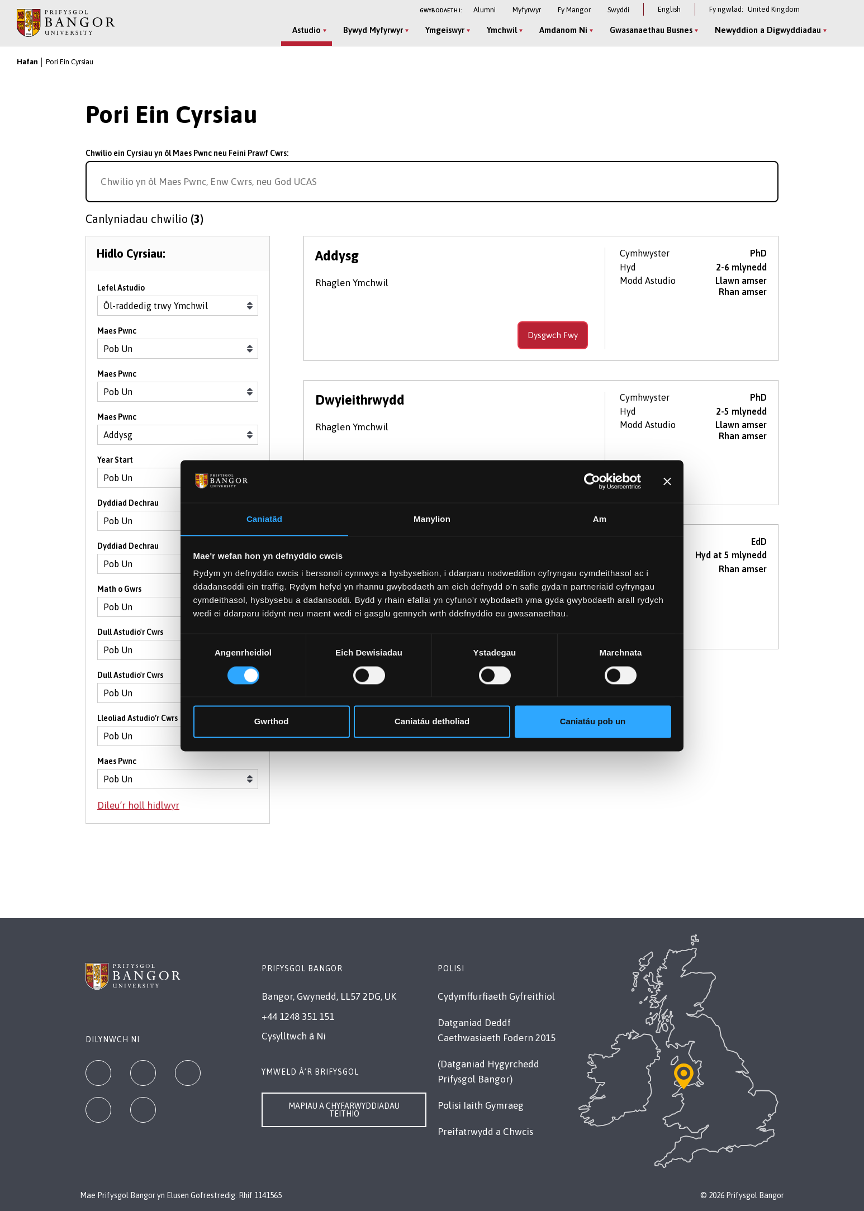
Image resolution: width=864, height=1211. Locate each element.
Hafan (27, 62)
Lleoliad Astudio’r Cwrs (137, 720)
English (669, 9)
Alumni (484, 10)
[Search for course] (765, 181)
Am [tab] (599, 519)
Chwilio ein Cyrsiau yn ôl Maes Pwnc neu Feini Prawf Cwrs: (187, 153)
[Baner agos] (667, 481)
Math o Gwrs (119, 591)
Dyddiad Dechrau (128, 505)
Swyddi (618, 10)
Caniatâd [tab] (264, 519)
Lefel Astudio (121, 290)
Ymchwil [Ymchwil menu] (501, 30)
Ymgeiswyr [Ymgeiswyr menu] (443, 30)
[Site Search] (838, 31)
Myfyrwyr (526, 10)
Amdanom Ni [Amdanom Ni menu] (562, 30)
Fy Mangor (574, 10)
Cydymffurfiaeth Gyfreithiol (496, 996)
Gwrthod (271, 721)
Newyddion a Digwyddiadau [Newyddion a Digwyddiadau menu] (767, 30)
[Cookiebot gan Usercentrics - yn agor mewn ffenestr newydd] (592, 481)
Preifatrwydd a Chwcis (485, 1131)
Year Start (115, 462)
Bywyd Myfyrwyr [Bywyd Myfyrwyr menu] (372, 30)
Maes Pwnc (116, 333)
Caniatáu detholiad (432, 721)
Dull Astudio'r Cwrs (130, 634)
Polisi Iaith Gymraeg (481, 1105)
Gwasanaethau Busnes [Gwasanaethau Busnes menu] (650, 30)
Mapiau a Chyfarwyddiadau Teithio (344, 1109)
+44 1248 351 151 (298, 1016)
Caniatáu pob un (593, 721)
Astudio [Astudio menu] (305, 30)
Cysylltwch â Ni (294, 1036)
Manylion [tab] (432, 519)
